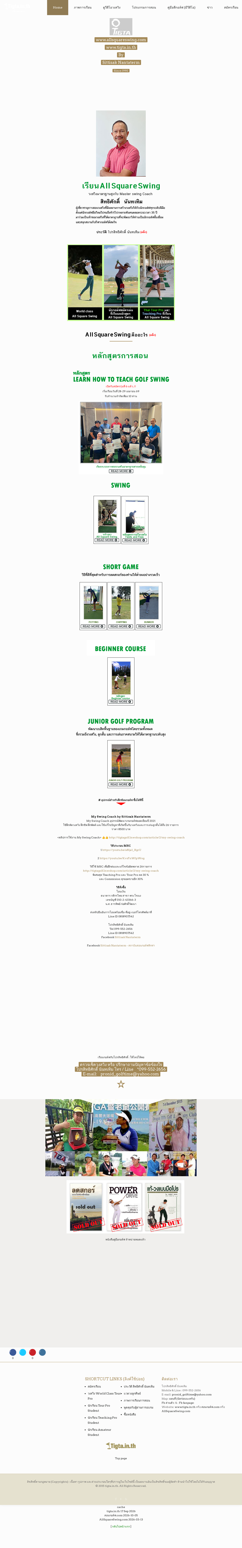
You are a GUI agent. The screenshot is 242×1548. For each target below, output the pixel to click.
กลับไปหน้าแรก (121, 1526)
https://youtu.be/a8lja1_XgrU (121, 849)
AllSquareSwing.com (176, 1411)
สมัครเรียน (94, 1386)
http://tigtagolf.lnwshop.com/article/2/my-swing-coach (147, 837)
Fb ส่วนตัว (168, 1402)
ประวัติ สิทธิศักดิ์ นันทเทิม (139, 1386)
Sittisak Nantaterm (127, 937)
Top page (121, 1458)
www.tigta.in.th (185, 1406)
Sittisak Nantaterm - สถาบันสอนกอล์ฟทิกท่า (127, 945)
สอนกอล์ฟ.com (210, 1406)
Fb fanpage (186, 1402)
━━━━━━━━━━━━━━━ (121, 341)
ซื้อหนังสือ (130, 1414)
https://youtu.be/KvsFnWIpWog (122, 858)
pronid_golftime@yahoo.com (128, 1074)
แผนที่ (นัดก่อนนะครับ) (182, 1398)
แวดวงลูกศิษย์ (132, 1393)
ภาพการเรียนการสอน (137, 1400)
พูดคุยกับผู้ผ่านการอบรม (138, 1407)
